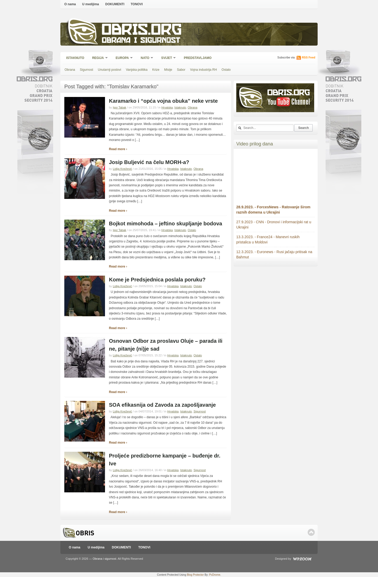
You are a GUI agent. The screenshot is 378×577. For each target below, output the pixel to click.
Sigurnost (86, 70)
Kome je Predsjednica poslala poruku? (157, 279)
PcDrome (214, 574)
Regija (98, 58)
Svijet (167, 58)
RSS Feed (308, 57)
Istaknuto (75, 58)
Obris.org (142, 31)
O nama (70, 4)
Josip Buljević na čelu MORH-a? (149, 162)
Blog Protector (195, 574)
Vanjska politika (137, 70)
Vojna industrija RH (203, 70)
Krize (155, 70)
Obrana (70, 70)
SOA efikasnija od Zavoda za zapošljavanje (162, 405)
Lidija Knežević (122, 168)
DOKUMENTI (114, 4)
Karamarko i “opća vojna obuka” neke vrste (163, 101)
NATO (145, 58)
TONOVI (137, 4)
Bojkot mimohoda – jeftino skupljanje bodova (165, 223)
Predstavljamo (198, 58)
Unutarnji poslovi (109, 70)
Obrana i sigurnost (141, 41)
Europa (122, 58)
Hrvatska (167, 107)
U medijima (90, 4)
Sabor (181, 70)
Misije (168, 70)
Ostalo (226, 70)
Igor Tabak (119, 107)
